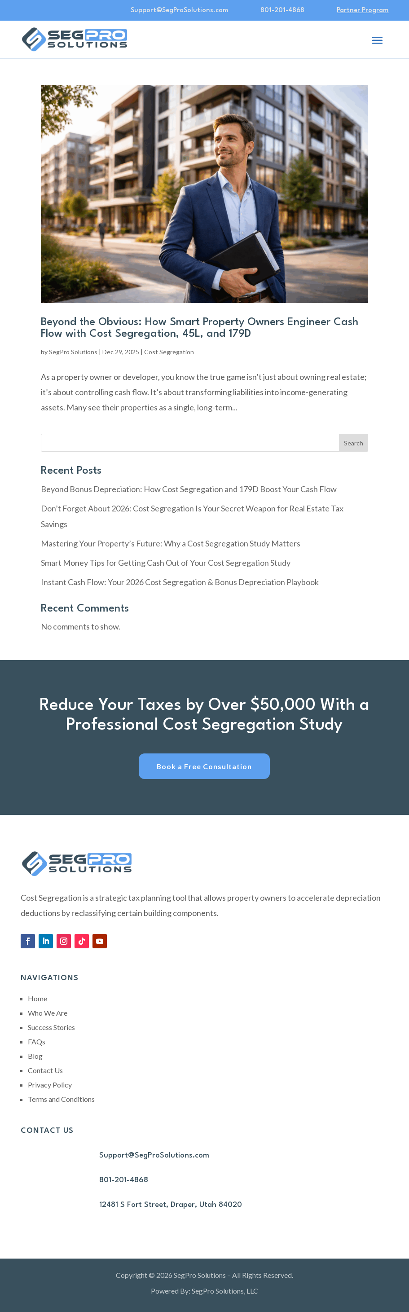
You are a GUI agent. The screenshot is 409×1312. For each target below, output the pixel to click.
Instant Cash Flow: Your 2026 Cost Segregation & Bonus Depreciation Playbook (180, 582)
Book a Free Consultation (204, 766)
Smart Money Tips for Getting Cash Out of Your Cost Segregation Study (165, 563)
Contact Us (45, 1070)
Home (37, 999)
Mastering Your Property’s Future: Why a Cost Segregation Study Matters (170, 543)
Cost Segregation (169, 352)
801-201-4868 (282, 10)
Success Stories (51, 1027)
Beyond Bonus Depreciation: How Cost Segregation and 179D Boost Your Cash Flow (189, 489)
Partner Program (362, 10)
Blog (35, 1056)
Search (353, 443)
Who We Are (47, 1013)
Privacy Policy (50, 1085)
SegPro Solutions (73, 352)
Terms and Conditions (61, 1099)
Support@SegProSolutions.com (154, 1156)
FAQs (36, 1042)
